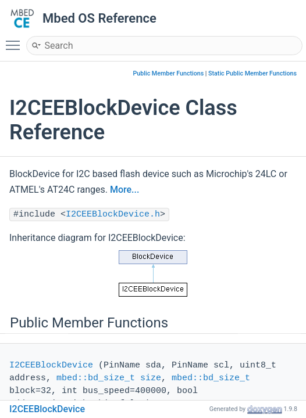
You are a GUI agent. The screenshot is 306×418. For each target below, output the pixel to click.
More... (124, 189)
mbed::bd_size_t (95, 378)
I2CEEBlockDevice (51, 365)
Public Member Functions (168, 73)
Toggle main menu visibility (16, 40)
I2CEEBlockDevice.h (113, 214)
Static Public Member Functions (252, 73)
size (150, 378)
